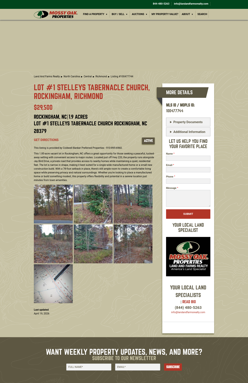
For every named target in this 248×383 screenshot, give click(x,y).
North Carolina (72, 76)
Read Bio (189, 302)
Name (169, 153)
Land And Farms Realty (47, 76)
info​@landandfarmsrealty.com (188, 312)
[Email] (137, 367)
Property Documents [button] (188, 122)
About (186, 14)
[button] (53, 203)
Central (88, 76)
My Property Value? (165, 14)
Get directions (46, 140)
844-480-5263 (160, 3)
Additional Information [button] (189, 132)
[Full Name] (88, 367)
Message (171, 188)
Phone (169, 176)
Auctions (138, 14)
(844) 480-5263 (188, 307)
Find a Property (93, 14)
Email (169, 165)
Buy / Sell (118, 14)
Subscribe (173, 367)
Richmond (101, 76)
